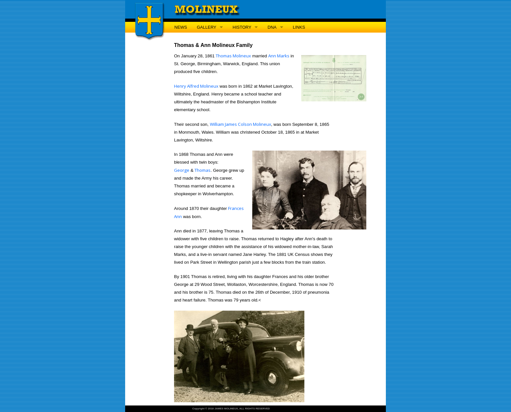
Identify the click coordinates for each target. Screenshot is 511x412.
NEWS (180, 27)
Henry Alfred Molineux (196, 86)
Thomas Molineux (233, 56)
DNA (272, 27)
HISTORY (242, 27)
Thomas (203, 170)
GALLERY (206, 27)
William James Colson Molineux (240, 124)
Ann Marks (278, 56)
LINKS (299, 27)
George (181, 170)
